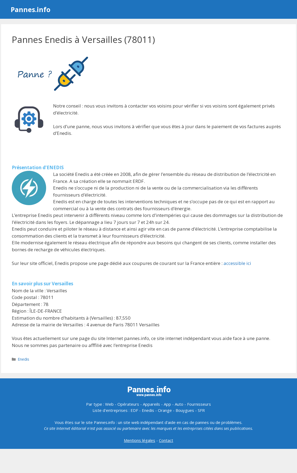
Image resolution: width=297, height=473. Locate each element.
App (167, 404)
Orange (165, 410)
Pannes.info (30, 9)
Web (109, 404)
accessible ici (237, 263)
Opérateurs (128, 404)
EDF (134, 410)
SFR (201, 410)
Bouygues (185, 410)
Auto (179, 404)
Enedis (23, 359)
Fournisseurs (199, 404)
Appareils (151, 404)
